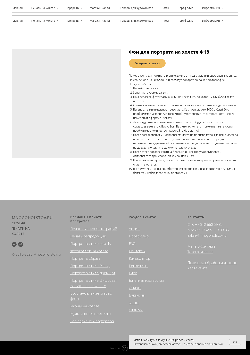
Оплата (135, 287)
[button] (220, 8)
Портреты (73, 20)
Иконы (76, 306)
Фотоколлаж (80, 251)
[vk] (14, 244)
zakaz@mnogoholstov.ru (207, 235)
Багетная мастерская (146, 280)
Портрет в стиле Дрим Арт (92, 273)
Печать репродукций (88, 236)
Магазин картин (100, 20)
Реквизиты (138, 265)
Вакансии (137, 295)
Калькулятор (139, 258)
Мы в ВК (195, 246)
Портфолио (185, 20)
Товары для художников (136, 20)
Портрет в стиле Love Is (90, 243)
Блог (133, 273)
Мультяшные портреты (90, 313)
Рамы (165, 20)
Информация (211, 20)
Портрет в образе (85, 258)
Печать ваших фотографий (93, 228)
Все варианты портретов (92, 321)
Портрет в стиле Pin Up (90, 265)
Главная (17, 20)
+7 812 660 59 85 (209, 224)
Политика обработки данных (212, 262)
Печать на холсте (43, 20)
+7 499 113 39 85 (215, 230)
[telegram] (20, 244)
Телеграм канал (200, 251)
